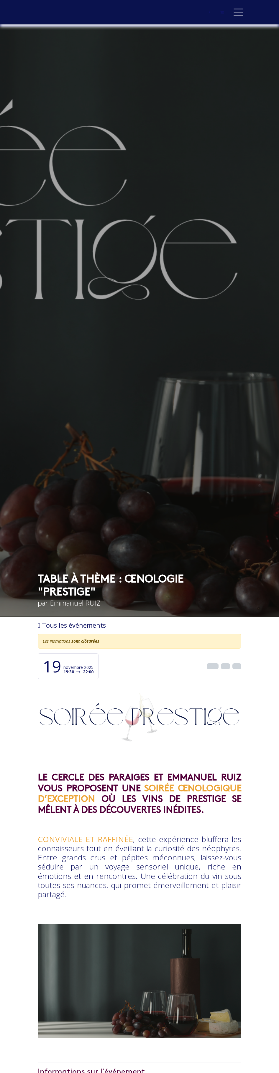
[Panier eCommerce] (222, 12)
